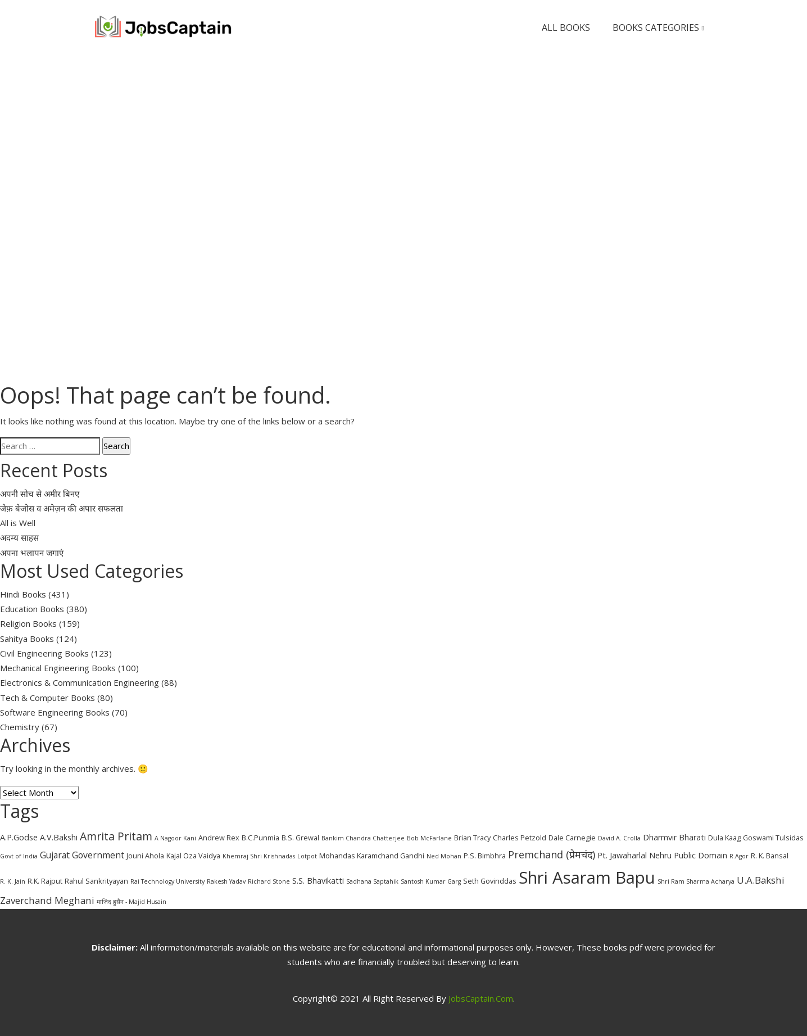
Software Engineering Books (55, 712)
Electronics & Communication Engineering (79, 682)
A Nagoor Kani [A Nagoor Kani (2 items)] (175, 838)
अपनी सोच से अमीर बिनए (39, 493)
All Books (566, 27)
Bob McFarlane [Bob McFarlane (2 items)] (429, 838)
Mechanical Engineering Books (58, 667)
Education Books (32, 608)
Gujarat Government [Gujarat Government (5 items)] (82, 855)
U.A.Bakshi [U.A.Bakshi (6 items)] (761, 880)
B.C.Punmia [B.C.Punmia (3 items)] (260, 838)
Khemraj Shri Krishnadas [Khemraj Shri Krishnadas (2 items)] (259, 856)
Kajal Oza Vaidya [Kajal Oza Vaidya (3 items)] (193, 855)
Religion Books (28, 623)
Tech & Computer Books (47, 697)
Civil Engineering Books (44, 653)
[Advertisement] (403, 139)
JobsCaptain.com (480, 998)
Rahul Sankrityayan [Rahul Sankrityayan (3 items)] (96, 881)
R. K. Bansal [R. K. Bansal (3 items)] (769, 855)
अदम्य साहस (19, 537)
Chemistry (19, 726)
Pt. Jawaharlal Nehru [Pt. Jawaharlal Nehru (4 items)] (634, 855)
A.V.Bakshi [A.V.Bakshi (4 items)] (59, 837)
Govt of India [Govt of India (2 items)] (19, 856)
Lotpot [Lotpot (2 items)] (307, 856)
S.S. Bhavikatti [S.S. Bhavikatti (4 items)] (318, 880)
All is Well (17, 522)
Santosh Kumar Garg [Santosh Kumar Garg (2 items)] (431, 881)
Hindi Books (23, 594)
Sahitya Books (27, 638)
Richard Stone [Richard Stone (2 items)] (269, 881)
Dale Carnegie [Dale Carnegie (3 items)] (572, 838)
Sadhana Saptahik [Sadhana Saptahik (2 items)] (372, 881)
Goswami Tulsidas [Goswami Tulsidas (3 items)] (773, 838)
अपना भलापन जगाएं (32, 552)
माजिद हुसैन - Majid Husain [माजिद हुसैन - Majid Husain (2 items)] (131, 902)
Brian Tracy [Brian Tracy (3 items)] (472, 838)
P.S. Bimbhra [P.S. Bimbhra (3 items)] (485, 855)
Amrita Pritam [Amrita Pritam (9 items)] (116, 836)
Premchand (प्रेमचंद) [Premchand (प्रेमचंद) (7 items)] (551, 854)
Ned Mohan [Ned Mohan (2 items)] (444, 856)
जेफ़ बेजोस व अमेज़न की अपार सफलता (61, 508)
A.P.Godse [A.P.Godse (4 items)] (19, 837)
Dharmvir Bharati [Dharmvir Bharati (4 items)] (674, 837)
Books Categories (658, 27)
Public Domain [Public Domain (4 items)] (700, 855)
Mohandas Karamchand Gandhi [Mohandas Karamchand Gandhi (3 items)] (371, 855)
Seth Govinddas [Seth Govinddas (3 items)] (489, 881)
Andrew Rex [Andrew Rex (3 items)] (218, 838)
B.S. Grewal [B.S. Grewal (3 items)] (300, 838)
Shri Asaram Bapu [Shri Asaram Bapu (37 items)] (587, 877)
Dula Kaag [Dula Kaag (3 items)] (724, 838)
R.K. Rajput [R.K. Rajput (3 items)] (45, 881)
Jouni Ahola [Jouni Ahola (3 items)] (145, 855)
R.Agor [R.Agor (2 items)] (739, 856)
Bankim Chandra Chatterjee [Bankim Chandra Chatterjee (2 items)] (363, 838)
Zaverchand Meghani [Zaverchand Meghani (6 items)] (47, 900)
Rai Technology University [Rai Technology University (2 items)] (167, 881)
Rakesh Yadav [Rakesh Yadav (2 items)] (226, 881)
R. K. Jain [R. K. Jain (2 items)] (12, 881)
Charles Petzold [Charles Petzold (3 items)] (519, 838)
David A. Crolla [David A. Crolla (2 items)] (619, 838)
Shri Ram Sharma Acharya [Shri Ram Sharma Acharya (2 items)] (696, 881)
